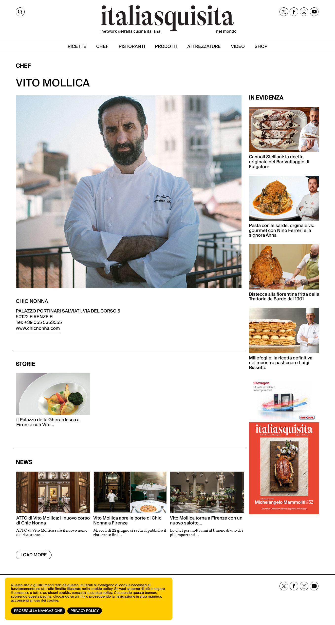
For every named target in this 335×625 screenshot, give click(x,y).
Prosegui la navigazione (38, 611)
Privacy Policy (85, 611)
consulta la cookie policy (92, 593)
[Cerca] (20, 11)
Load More (33, 555)
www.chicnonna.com (38, 328)
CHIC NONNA (32, 301)
